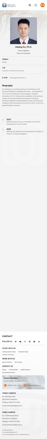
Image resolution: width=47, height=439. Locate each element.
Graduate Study (23, 352)
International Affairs (8, 372)
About (5, 13)
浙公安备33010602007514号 (9, 432)
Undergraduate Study (9, 352)
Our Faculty (18, 362)
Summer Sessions (8, 354)
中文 (42, 5)
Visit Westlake (13, 369)
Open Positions (7, 362)
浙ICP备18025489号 (7, 430)
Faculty (10, 13)
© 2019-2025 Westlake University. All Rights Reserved (15, 434)
